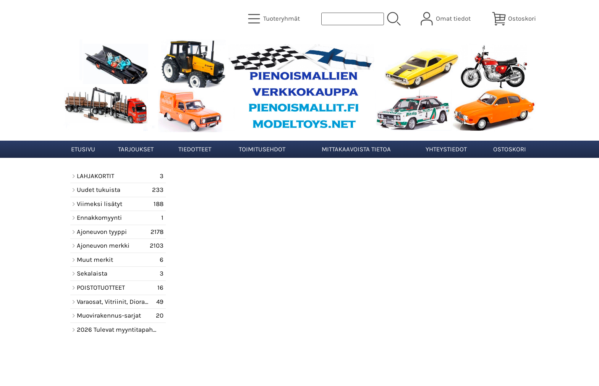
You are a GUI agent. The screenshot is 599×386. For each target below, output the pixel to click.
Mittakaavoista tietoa (356, 149)
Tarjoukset (136, 149)
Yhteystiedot (446, 149)
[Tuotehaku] (352, 19)
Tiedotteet (194, 149)
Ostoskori (509, 149)
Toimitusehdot (262, 149)
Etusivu (83, 149)
